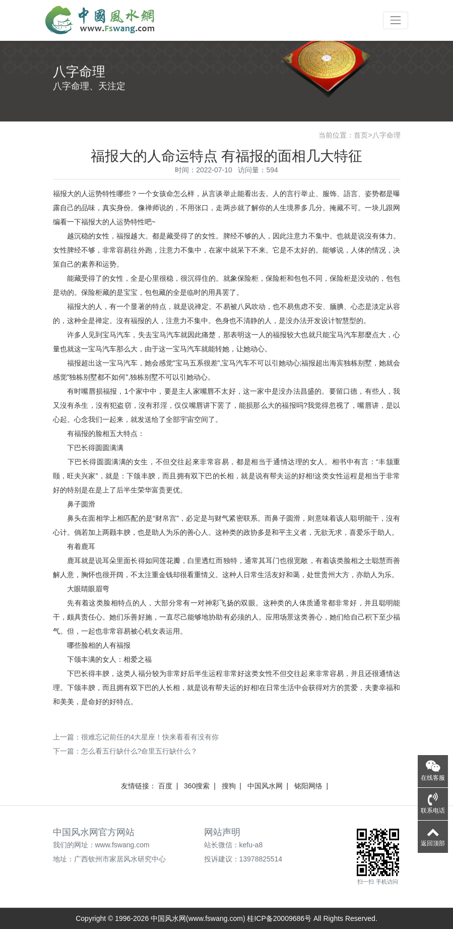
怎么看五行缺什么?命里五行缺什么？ (139, 751)
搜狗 (229, 786)
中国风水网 (265, 786)
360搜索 (197, 786)
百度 (165, 786)
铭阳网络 (308, 786)
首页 (361, 135)
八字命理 (386, 135)
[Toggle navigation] (395, 20)
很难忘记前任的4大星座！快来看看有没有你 (150, 737)
